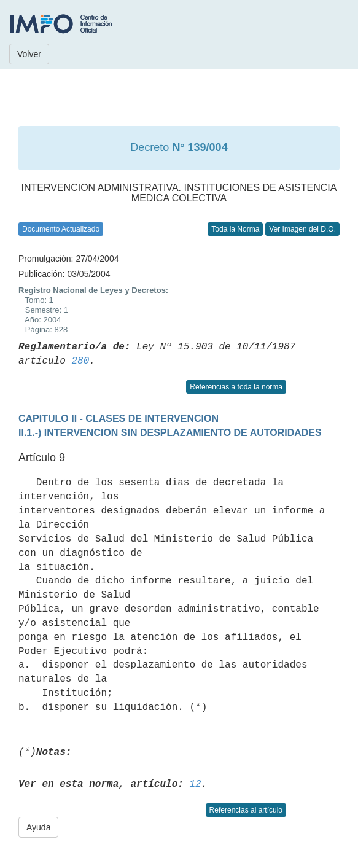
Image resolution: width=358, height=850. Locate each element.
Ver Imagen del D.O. (302, 229)
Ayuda (38, 827)
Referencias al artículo (245, 810)
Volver (29, 54)
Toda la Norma (235, 229)
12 (195, 784)
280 (80, 361)
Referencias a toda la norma (236, 387)
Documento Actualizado (60, 229)
